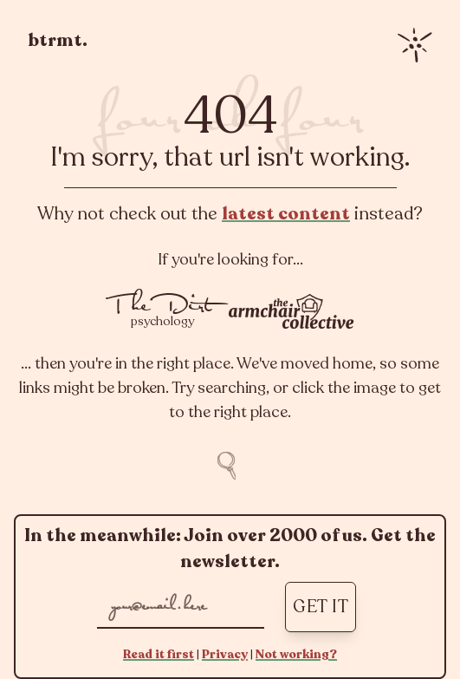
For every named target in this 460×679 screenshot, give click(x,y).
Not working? (296, 654)
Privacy (225, 654)
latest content (286, 213)
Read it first (158, 654)
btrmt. (57, 40)
